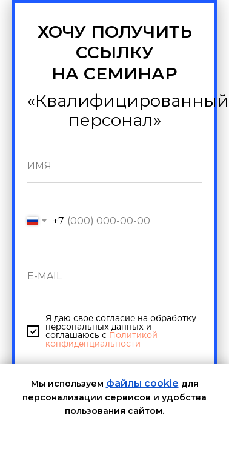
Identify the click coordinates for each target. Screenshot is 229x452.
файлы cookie (142, 383)
